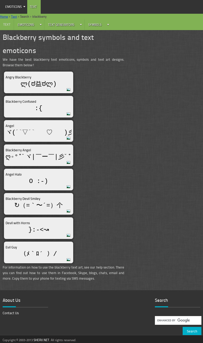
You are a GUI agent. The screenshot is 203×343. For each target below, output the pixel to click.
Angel (10, 125)
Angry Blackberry (18, 77)
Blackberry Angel (18, 150)
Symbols (95, 24)
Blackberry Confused (21, 101)
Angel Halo (14, 174)
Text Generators (61, 24)
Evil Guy (11, 247)
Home (4, 16)
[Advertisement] (166, 70)
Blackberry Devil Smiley (23, 198)
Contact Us (11, 313)
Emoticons (13, 6)
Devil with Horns (18, 222)
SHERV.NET (41, 340)
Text (33, 6)
